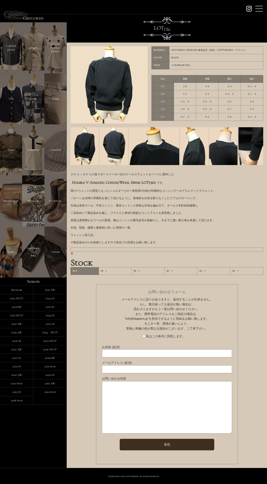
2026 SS (16, 341)
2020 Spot (17, 383)
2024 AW (16, 332)
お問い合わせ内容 (114, 378)
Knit (11, 149)
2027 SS (16, 358)
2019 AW (50, 383)
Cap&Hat (55, 149)
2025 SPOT (50, 341)
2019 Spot (50, 392)
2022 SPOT (16, 298)
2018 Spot (17, 400)
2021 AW (50, 290)
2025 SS (50, 324)
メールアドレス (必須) (117, 362)
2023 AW (16, 324)
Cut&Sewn (33, 149)
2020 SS (49, 375)
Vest (11, 98)
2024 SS (50, 315)
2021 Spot (50, 366)
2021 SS (16, 366)
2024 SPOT (50, 332)
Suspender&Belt (33, 251)
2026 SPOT (50, 349)
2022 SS (50, 298)
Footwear (55, 200)
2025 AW (16, 349)
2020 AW (16, 375)
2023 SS (50, 307)
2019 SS (16, 392)
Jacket (33, 47)
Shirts (33, 98)
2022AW (17, 307)
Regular (16, 290)
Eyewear (33, 200)
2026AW (50, 358)
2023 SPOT (16, 315)
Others (55, 252)
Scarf (11, 252)
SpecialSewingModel (55, 47)
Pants (55, 98)
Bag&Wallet (11, 200)
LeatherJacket (11, 47)
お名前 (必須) (111, 347)
